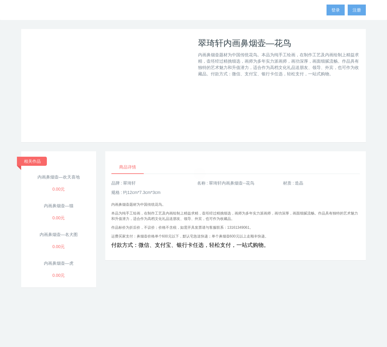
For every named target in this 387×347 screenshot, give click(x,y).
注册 (357, 10)
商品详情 (127, 167)
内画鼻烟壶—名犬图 (59, 234)
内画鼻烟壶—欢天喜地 (58, 177)
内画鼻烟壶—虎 (58, 263)
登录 (335, 10)
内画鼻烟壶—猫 (58, 205)
